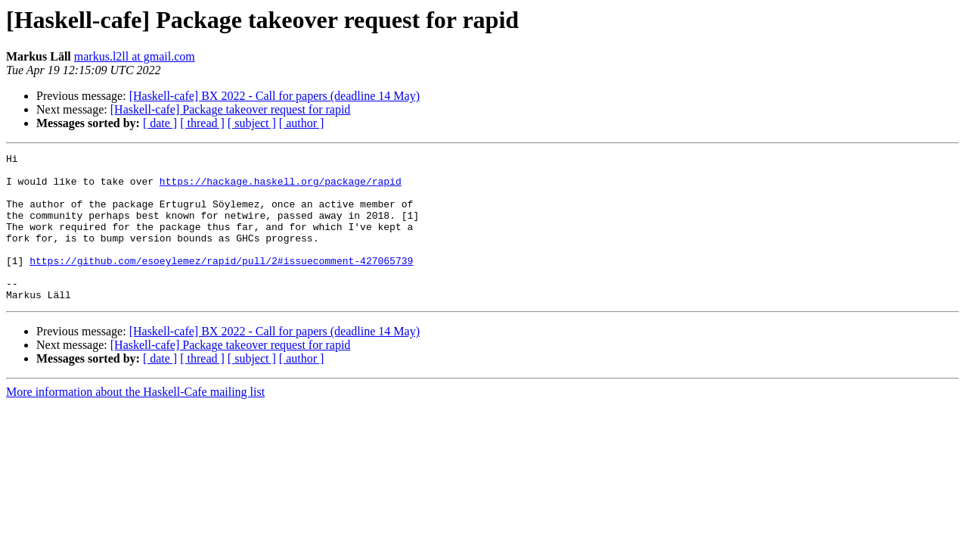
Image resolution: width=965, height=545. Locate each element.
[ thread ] (202, 123)
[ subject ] (252, 123)
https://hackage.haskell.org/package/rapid (281, 188)
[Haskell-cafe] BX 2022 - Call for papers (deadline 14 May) (274, 95)
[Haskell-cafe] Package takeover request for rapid (230, 109)
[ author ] (301, 123)
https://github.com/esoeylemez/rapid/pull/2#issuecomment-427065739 (221, 283)
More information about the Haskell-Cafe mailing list (135, 421)
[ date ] (160, 123)
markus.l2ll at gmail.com (134, 56)
